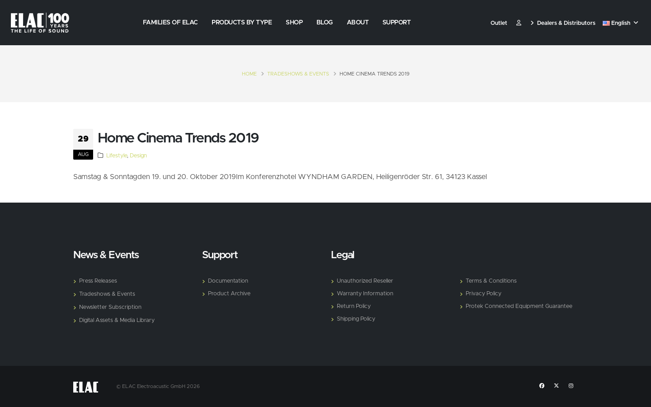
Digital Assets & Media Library (117, 320)
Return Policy (354, 306)
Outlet (499, 23)
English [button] (620, 23)
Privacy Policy (483, 294)
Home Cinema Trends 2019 (178, 138)
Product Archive (229, 294)
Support (396, 22)
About (358, 22)
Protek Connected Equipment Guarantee (519, 306)
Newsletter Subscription (110, 307)
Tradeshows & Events (298, 73)
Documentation (228, 281)
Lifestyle (116, 156)
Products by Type (242, 22)
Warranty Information (365, 294)
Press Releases (98, 281)
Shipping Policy (356, 319)
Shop (294, 22)
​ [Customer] (518, 23)
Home (249, 73)
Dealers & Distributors (562, 23)
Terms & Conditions (491, 281)
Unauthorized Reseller (365, 281)
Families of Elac (170, 22)
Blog (324, 22)
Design (138, 156)
